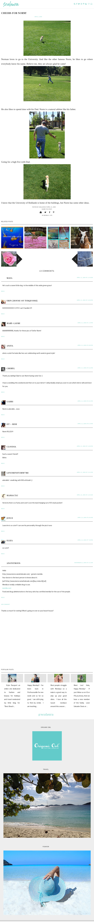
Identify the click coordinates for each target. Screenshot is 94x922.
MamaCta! (12, 492)
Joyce (10, 514)
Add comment (5, 601)
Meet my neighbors (82, 234)
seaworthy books (58, 234)
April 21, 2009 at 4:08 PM (85, 341)
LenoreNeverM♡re (18, 469)
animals (46, 211)
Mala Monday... (58, 674)
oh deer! (35, 234)
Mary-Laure (13, 319)
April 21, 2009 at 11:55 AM (85, 274)
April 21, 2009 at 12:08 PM (85, 296)
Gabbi (10, 398)
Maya (9, 274)
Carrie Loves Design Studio (28, 919)
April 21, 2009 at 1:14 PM (85, 319)
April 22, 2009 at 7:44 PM (85, 536)
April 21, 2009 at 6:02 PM (85, 397)
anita (10, 342)
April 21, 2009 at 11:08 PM (85, 442)
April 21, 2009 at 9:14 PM (85, 420)
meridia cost (6, 584)
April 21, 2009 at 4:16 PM (85, 364)
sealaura (9, 919)
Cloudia (11, 443)
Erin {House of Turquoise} (22, 297)
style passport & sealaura (12, 675)
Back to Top (89, 919)
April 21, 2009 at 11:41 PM (85, 468)
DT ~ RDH (12, 420)
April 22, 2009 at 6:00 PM (85, 514)
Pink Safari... (35, 674)
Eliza (10, 537)
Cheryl (11, 365)
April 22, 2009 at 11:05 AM (85, 491)
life (51, 211)
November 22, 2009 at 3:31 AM (83, 559)
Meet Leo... (81, 674)
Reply (3, 287)
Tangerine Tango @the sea (12, 234)
